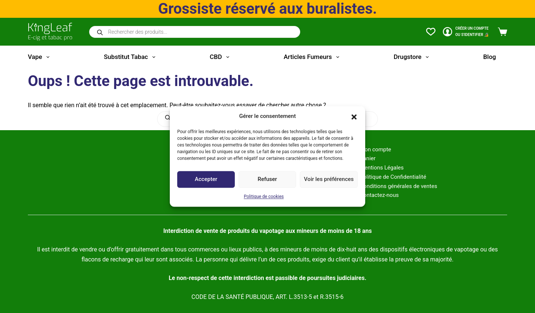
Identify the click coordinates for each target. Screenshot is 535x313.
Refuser (267, 179)
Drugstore (412, 57)
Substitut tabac (131, 57)
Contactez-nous (379, 195)
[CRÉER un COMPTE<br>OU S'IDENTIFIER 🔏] (466, 32)
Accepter (206, 179)
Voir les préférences (329, 179)
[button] (354, 116)
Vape (40, 57)
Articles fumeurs (313, 57)
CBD (221, 57)
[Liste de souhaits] (430, 31)
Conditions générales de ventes (398, 186)
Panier (368, 158)
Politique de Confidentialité (393, 177)
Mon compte (375, 149)
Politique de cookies (263, 196)
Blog (489, 56)
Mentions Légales (381, 167)
